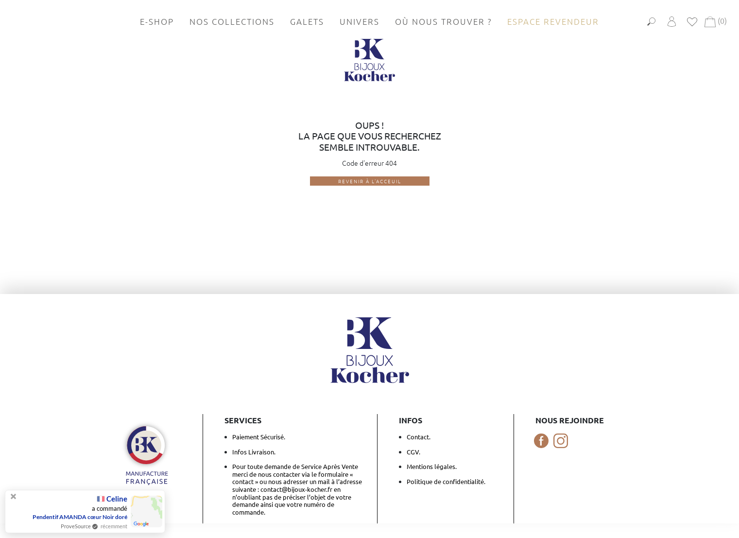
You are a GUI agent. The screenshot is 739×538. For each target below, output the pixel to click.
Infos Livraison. (253, 452)
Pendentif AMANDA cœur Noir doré (80, 517)
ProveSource (76, 526)
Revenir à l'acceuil (369, 181)
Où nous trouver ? (443, 21)
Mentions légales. (432, 466)
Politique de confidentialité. (446, 481)
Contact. (418, 437)
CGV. (413, 452)
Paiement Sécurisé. (258, 437)
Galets (307, 21)
